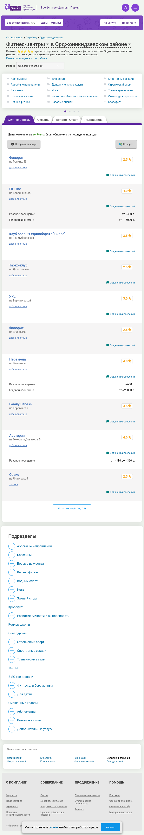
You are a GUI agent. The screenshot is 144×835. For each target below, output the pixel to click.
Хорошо (110, 827)
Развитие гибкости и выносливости (75, 96)
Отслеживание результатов (83, 802)
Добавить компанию (52, 801)
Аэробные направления (26, 84)
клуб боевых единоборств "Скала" (37, 234)
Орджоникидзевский (122, 175)
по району (129, 23)
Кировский (46, 758)
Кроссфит (114, 102)
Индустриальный (16, 761)
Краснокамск (47, 761)
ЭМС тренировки (20, 677)
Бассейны (17, 90)
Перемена (17, 359)
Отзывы (56, 22)
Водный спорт (27, 581)
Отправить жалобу (119, 806)
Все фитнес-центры (22, 22)
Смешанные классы (23, 703)
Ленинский (80, 758)
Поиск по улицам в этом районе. (27, 58)
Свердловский (115, 761)
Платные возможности (87, 795)
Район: (10, 65)
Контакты (114, 795)
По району (31, 37)
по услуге (110, 23)
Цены (44, 22)
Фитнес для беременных (124, 96)
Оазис (14, 475)
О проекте (11, 795)
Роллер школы (19, 624)
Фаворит (16, 158)
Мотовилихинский (84, 761)
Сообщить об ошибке (120, 801)
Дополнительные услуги (67, 84)
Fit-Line (15, 189)
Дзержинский (14, 758)
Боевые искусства (22, 96)
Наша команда (14, 801)
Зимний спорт (27, 598)
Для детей (58, 78)
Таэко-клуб (18, 265)
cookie (53, 827)
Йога (55, 90)
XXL (12, 297)
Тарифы (79, 809)
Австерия (17, 435)
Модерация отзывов (120, 812)
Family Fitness (20, 404)
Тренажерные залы (120, 90)
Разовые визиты (62, 102)
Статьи (44, 795)
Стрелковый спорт (120, 84)
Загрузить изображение (54, 806)
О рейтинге (12, 806)
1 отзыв (13, 484)
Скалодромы (17, 633)
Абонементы (19, 78)
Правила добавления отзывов (52, 813)
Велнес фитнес (20, 102)
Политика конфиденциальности (18, 813)
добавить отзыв (18, 167)
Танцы (13, 668)
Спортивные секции (121, 78)
